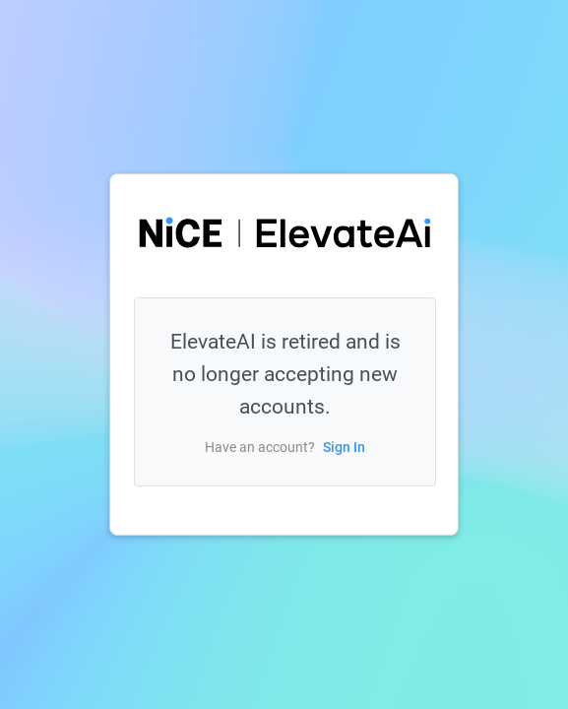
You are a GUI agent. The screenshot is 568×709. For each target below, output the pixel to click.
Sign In (344, 447)
